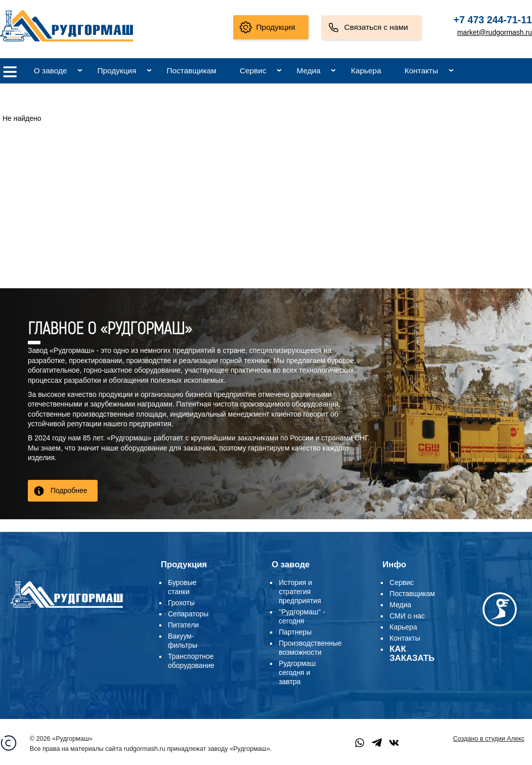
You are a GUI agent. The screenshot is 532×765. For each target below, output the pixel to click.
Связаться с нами (376, 27)
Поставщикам (191, 70)
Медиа (309, 70)
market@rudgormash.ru (494, 32)
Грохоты (181, 603)
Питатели (183, 625)
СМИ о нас (407, 616)
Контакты (421, 70)
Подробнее (69, 490)
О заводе (50, 70)
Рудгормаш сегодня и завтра (297, 672)
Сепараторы (188, 614)
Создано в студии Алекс (488, 738)
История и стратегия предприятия (300, 591)
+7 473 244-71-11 (493, 19)
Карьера (366, 70)
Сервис (253, 70)
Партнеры (295, 632)
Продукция (275, 27)
